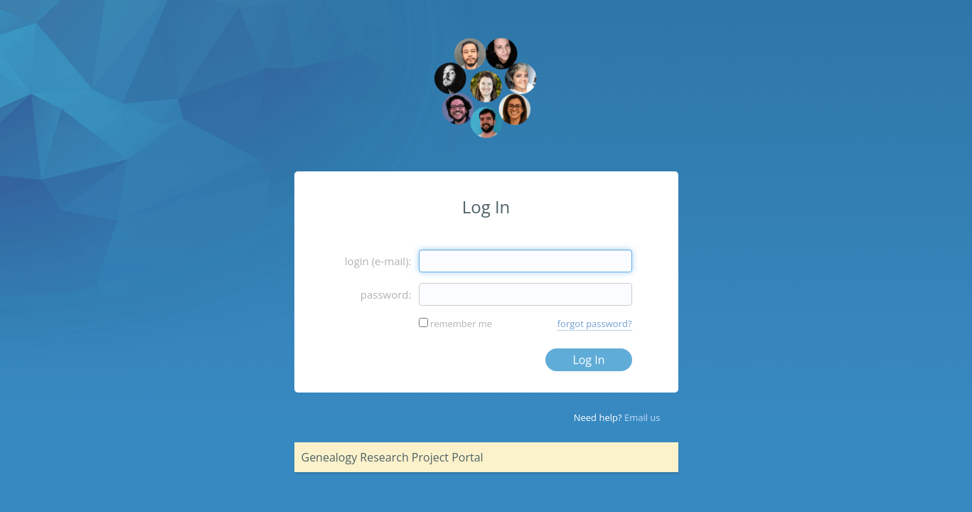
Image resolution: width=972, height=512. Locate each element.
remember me (461, 323)
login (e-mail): (378, 261)
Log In (588, 360)
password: (386, 294)
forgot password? (594, 323)
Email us (642, 417)
